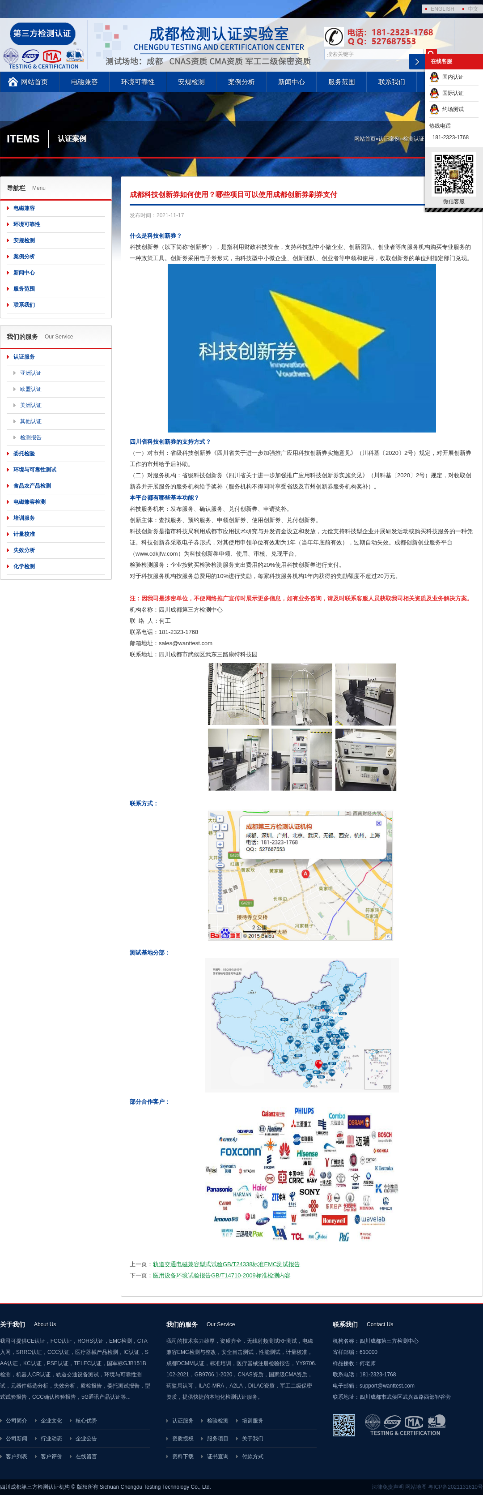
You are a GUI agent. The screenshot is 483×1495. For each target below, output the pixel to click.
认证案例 (389, 139)
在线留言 (86, 1456)
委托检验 (24, 453)
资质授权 (183, 1438)
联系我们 (391, 82)
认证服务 (24, 357)
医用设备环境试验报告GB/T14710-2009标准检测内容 (222, 1275)
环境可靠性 (138, 82)
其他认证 (31, 421)
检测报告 (31, 437)
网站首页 (34, 82)
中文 (473, 9)
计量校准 (24, 534)
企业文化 (51, 1421)
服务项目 (218, 1438)
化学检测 (24, 566)
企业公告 (86, 1438)
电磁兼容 (84, 82)
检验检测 (218, 1421)
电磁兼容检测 (29, 502)
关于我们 (252, 1438)
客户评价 (51, 1456)
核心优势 (86, 1421)
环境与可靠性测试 (34, 470)
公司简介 (16, 1421)
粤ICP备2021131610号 (455, 1487)
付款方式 (252, 1456)
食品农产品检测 (32, 486)
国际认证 (446, 93)
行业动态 (51, 1438)
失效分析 (24, 550)
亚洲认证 (31, 373)
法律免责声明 (388, 1487)
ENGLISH (442, 9)
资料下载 (183, 1456)
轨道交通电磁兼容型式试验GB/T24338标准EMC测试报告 (226, 1264)
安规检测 (191, 82)
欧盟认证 (31, 389)
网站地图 (416, 1487)
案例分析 (241, 82)
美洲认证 (31, 405)
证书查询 (218, 1456)
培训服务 (24, 518)
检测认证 (413, 139)
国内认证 (446, 77)
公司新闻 (16, 1438)
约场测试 (446, 109)
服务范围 (341, 82)
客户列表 (16, 1456)
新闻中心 (291, 82)
